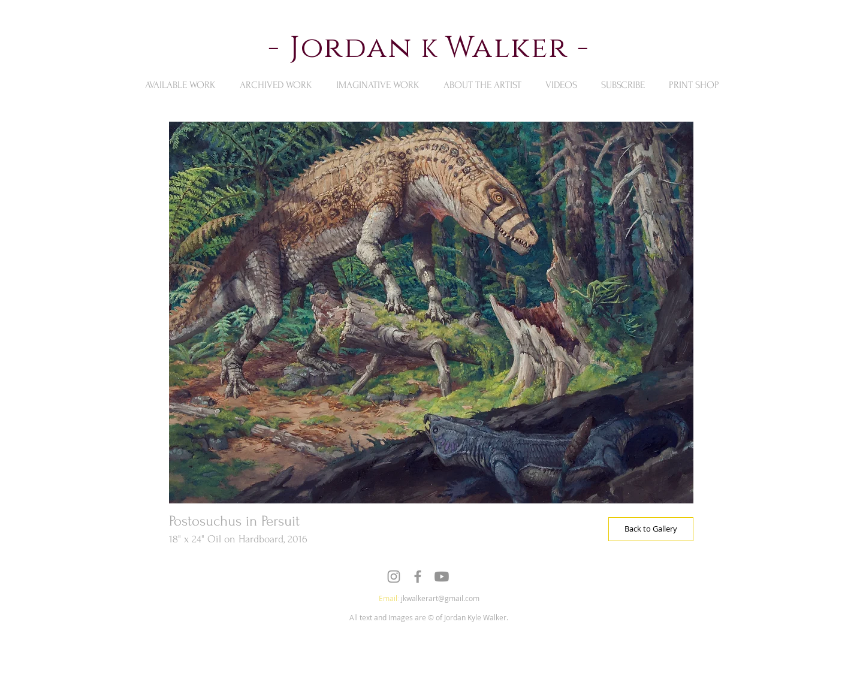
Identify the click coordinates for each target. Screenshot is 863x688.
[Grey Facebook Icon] (417, 576)
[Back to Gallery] (650, 529)
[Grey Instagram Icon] (393, 576)
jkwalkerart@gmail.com (440, 598)
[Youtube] (441, 576)
